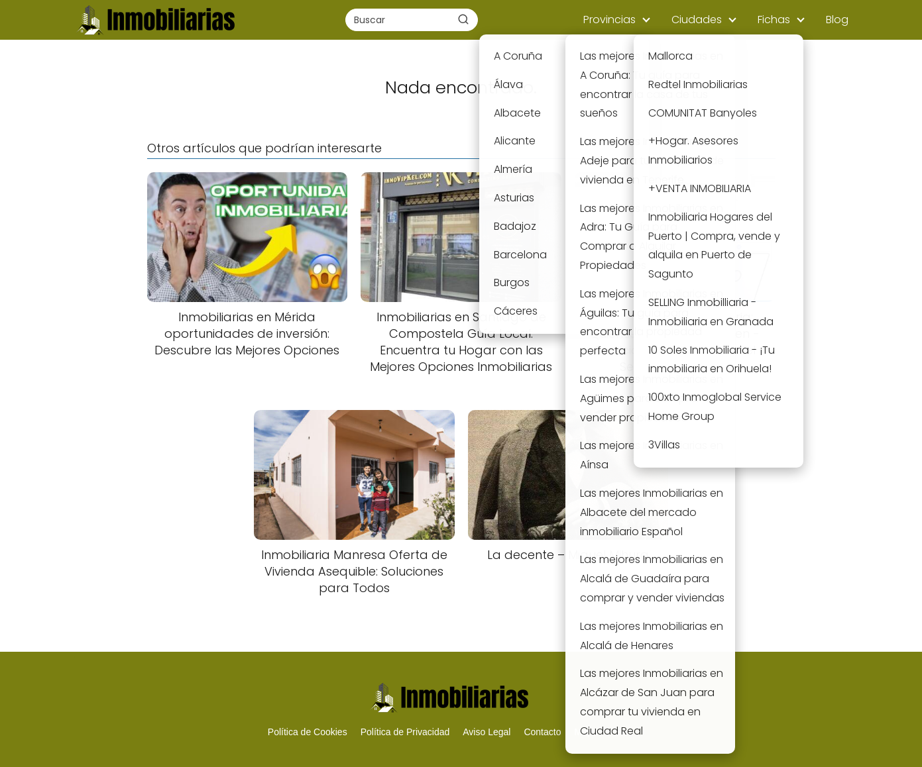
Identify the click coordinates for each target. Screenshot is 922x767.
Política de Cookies (307, 732)
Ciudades (696, 19)
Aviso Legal (486, 732)
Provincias (609, 19)
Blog (837, 19)
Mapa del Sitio (603, 732)
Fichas (774, 19)
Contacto (542, 732)
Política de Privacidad (405, 732)
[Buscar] (463, 19)
